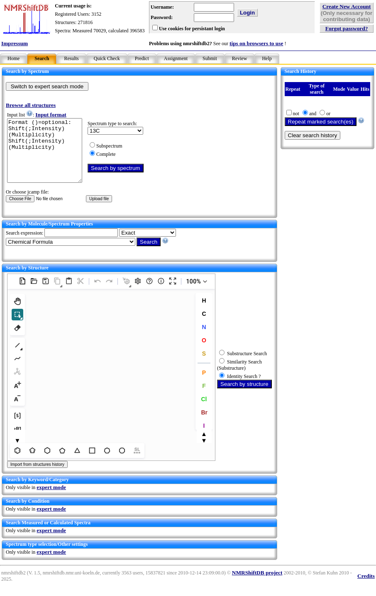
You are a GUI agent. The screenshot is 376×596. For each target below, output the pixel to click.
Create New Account (346, 6)
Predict (142, 58)
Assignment (176, 58)
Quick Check (107, 58)
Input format (50, 114)
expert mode (51, 500)
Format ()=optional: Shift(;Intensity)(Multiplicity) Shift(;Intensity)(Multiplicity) (48, 156)
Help (266, 58)
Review (239, 58)
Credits (366, 588)
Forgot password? (346, 28)
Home (13, 58)
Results (71, 58)
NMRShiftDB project (257, 585)
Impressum (14, 43)
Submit (210, 58)
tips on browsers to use (256, 43)
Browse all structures (31, 105)
